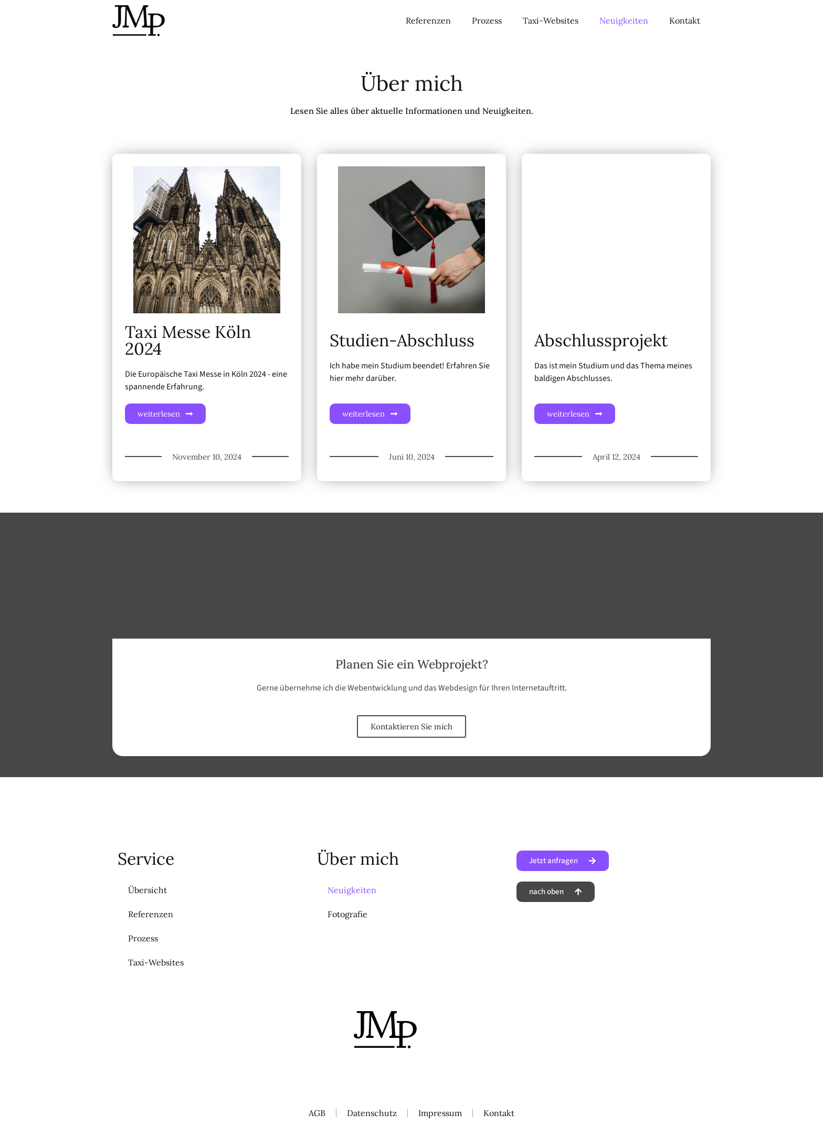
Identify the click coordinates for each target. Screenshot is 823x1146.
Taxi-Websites (550, 20)
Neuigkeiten (623, 20)
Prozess (487, 20)
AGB (317, 1113)
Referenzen (428, 20)
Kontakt (684, 20)
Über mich (358, 858)
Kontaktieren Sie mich (411, 726)
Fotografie (347, 914)
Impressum (440, 1113)
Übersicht (147, 890)
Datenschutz (372, 1113)
